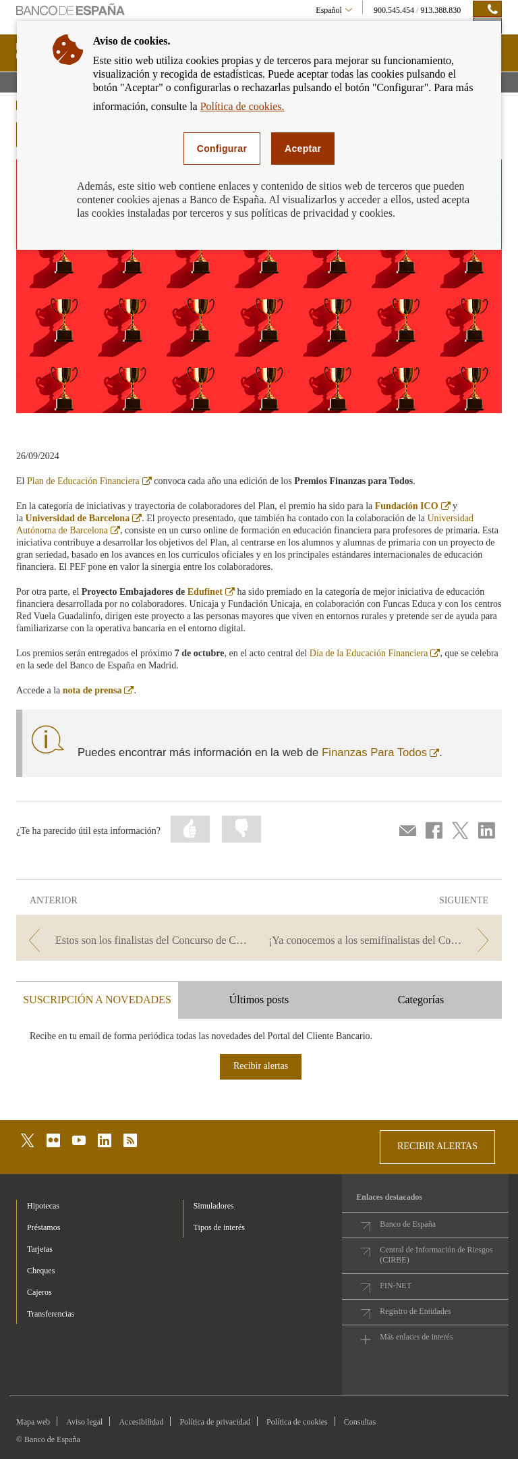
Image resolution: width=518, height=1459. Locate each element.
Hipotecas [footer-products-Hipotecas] (43, 1206)
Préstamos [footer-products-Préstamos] (43, 1227)
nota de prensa (98, 690)
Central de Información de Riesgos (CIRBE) (436, 1255)
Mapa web (33, 1422)
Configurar (222, 148)
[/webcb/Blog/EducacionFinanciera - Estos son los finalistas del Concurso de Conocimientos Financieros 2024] (136, 940)
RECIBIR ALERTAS (437, 1146)
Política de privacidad (214, 1422)
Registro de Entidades (415, 1311)
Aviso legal (84, 1422)
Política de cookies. (242, 106)
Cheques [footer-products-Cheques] (41, 1270)
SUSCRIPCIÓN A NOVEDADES (97, 999)
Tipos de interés (219, 1227)
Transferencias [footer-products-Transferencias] (50, 1314)
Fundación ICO (413, 506)
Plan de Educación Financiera (89, 481)
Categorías (421, 999)
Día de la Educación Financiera (375, 653)
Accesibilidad (141, 1422)
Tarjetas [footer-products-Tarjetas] (40, 1249)
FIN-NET (395, 1285)
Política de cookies (297, 1422)
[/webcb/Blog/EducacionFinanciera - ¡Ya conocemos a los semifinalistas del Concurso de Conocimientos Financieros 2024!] (381, 940)
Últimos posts (259, 999)
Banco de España (408, 1224)
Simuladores (214, 1206)
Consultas (360, 1422)
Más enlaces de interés (416, 1337)
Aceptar (303, 148)
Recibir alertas (260, 1066)
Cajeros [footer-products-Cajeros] (39, 1292)
